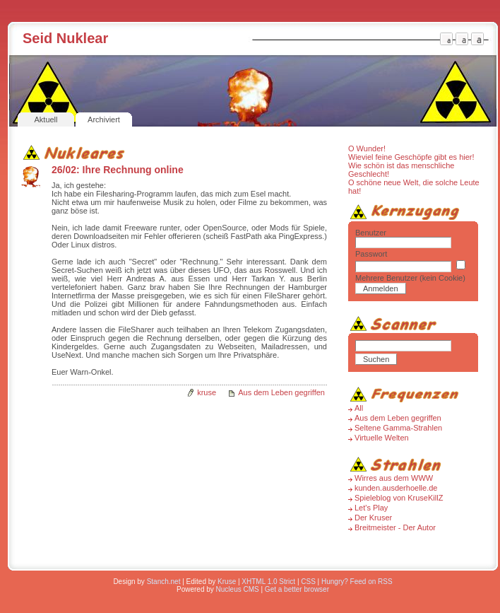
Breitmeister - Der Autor (395, 527)
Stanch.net (164, 581)
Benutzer (370, 232)
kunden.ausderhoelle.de (396, 488)
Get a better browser (297, 589)
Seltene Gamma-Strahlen (398, 428)
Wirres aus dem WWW (394, 478)
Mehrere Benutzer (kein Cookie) (410, 278)
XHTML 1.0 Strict (268, 581)
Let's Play (371, 507)
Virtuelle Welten (382, 437)
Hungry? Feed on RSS (357, 581)
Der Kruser (373, 517)
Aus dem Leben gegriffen (281, 392)
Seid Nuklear (65, 38)
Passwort (371, 254)
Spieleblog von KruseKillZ (399, 498)
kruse (206, 392)
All (359, 408)
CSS (308, 581)
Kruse (227, 581)
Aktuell (45, 119)
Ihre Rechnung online (133, 169)
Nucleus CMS (237, 589)
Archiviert (104, 119)
